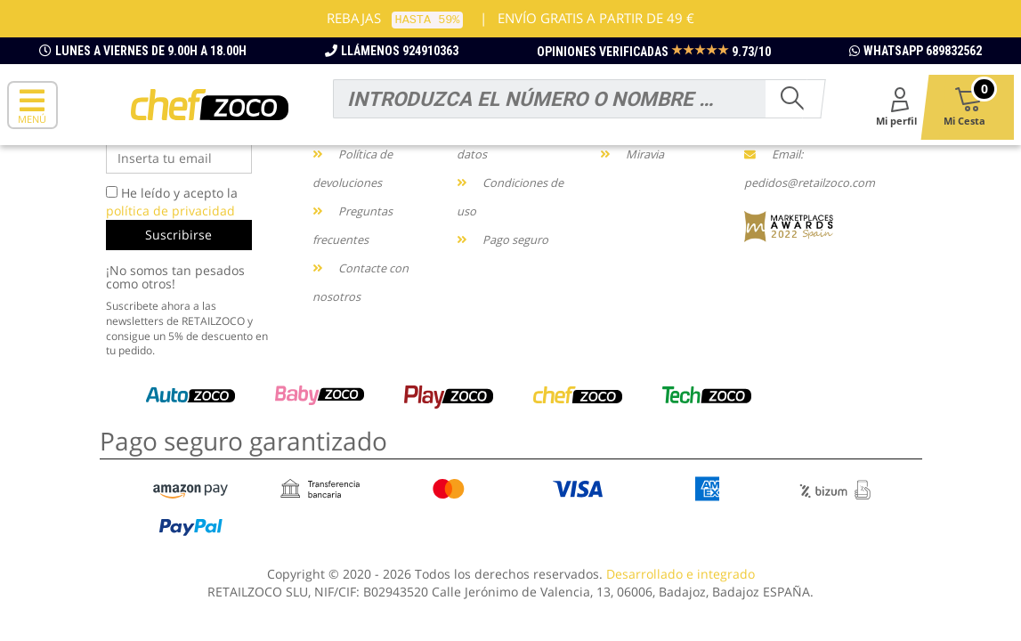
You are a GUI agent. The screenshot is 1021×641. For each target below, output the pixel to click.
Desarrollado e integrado (680, 573)
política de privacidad (170, 210)
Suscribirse (178, 234)
